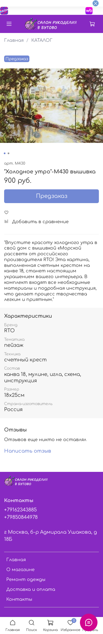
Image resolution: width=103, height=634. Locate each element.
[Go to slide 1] (4, 153)
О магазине (20, 569)
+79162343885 (20, 510)
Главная (14, 40)
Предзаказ (51, 196)
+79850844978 (21, 517)
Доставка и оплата (30, 589)
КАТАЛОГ (41, 40)
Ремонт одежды (25, 579)
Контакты (19, 599)
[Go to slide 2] (8, 153)
